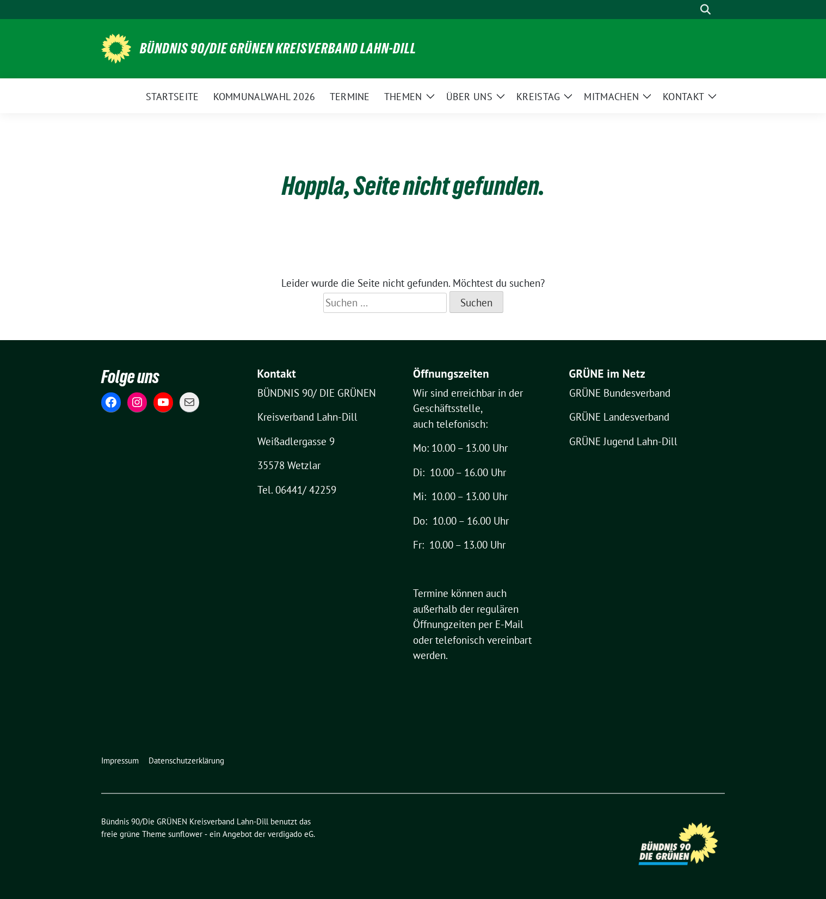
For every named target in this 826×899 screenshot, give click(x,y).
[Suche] (690, 9)
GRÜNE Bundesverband (619, 392)
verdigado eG (290, 834)
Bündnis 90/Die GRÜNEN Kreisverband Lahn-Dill (278, 48)
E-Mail (509, 624)
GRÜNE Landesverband (619, 416)
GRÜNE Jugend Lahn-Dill (623, 441)
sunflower (185, 834)
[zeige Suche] (705, 9)
